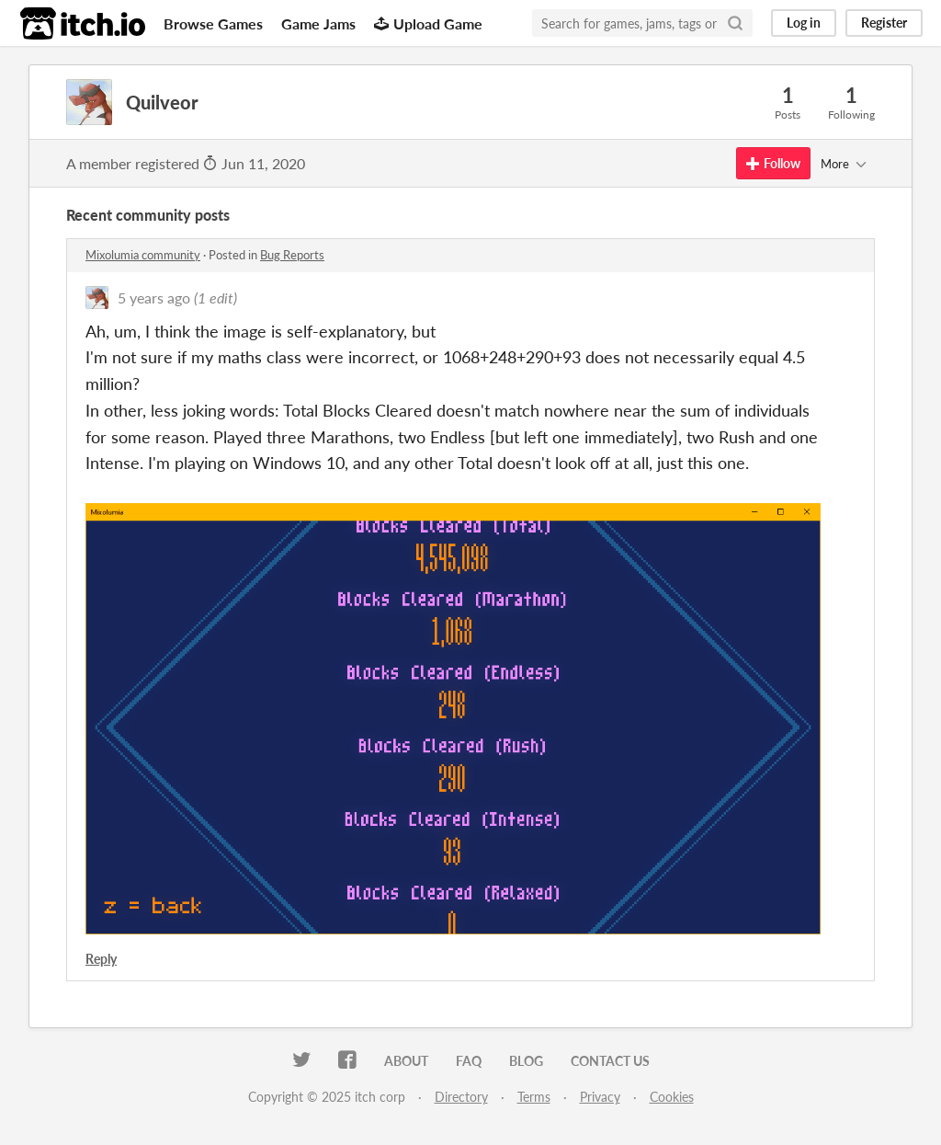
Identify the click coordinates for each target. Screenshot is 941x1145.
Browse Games (213, 23)
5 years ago (154, 297)
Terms (533, 1097)
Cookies (672, 1097)
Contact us (610, 1061)
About (406, 1061)
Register (884, 22)
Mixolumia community (142, 254)
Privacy (600, 1097)
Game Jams (318, 23)
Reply (101, 959)
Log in (804, 22)
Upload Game (428, 23)
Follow (773, 163)
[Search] (735, 23)
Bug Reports (292, 254)
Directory (461, 1097)
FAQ (469, 1061)
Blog (526, 1061)
